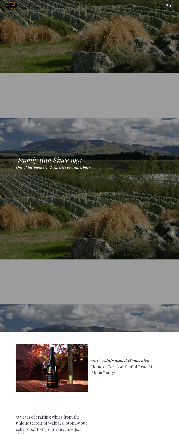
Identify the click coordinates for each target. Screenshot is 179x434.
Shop (169, 5)
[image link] (12, 5)
